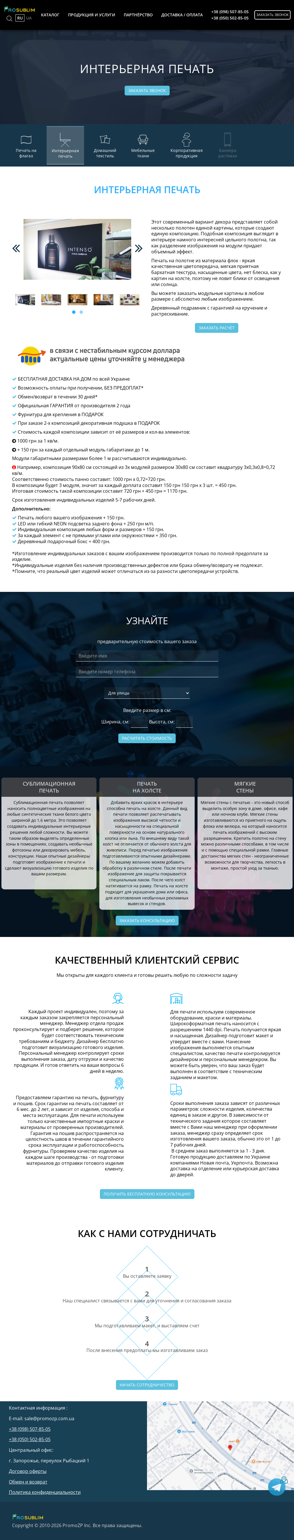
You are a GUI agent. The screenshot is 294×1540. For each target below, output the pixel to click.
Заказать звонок (272, 14)
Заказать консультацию (147, 920)
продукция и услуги (91, 14)
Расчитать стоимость (147, 738)
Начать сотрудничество (147, 1385)
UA (29, 18)
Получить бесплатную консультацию (147, 1194)
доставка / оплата (182, 14)
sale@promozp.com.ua (49, 1418)
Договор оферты (28, 1471)
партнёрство (138, 14)
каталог (50, 14)
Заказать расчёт (217, 327)
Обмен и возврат (28, 1482)
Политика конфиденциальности (45, 1492)
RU (20, 18)
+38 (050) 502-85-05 (230, 18)
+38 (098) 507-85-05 (230, 11)
